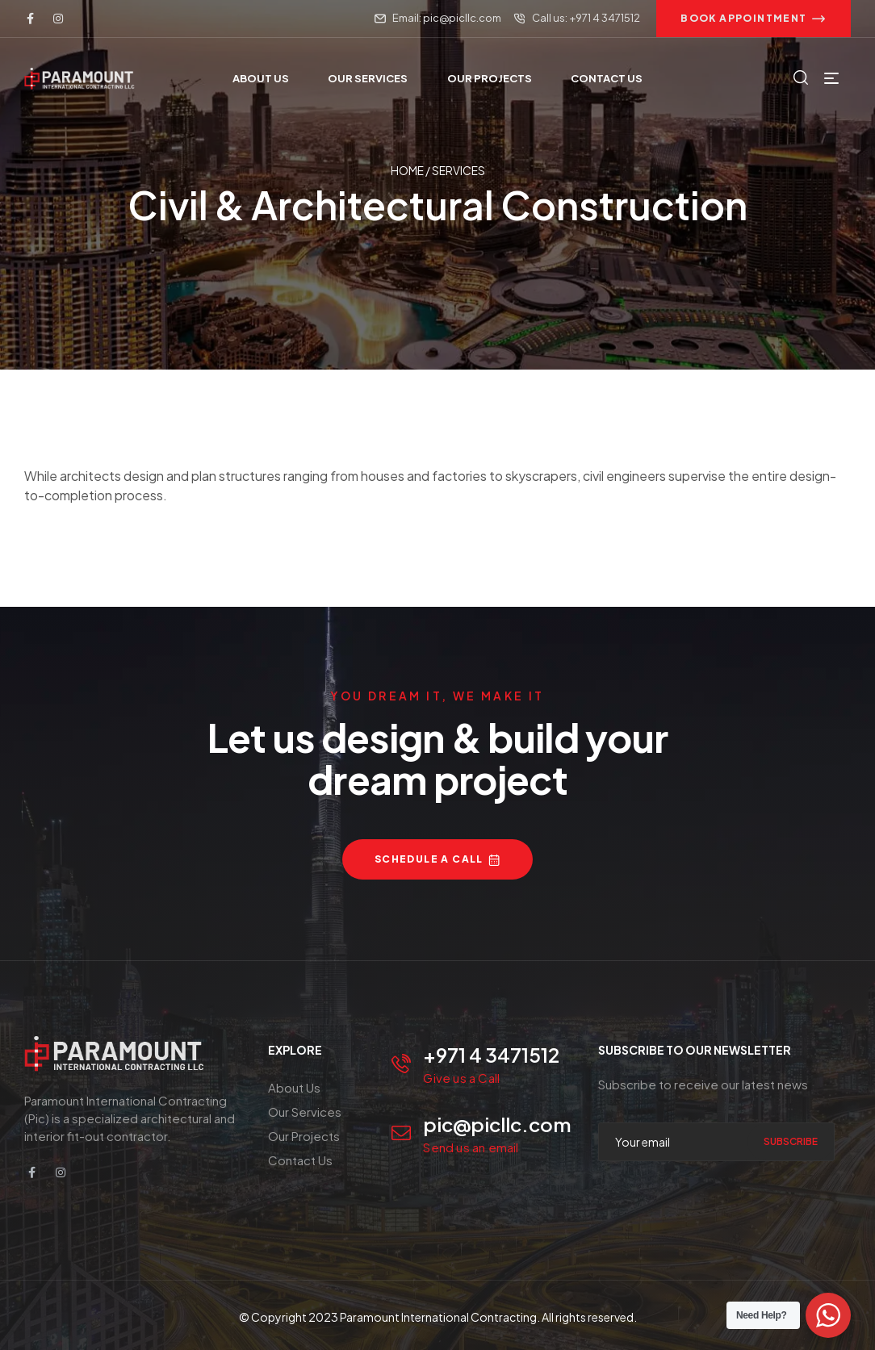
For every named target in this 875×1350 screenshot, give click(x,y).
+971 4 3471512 (491, 1055)
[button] (753, 18)
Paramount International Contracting (438, 1317)
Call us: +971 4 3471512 (586, 17)
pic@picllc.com (497, 1124)
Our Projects (304, 1135)
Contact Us (300, 1160)
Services (458, 171)
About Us (294, 1087)
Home (407, 171)
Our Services (304, 1111)
